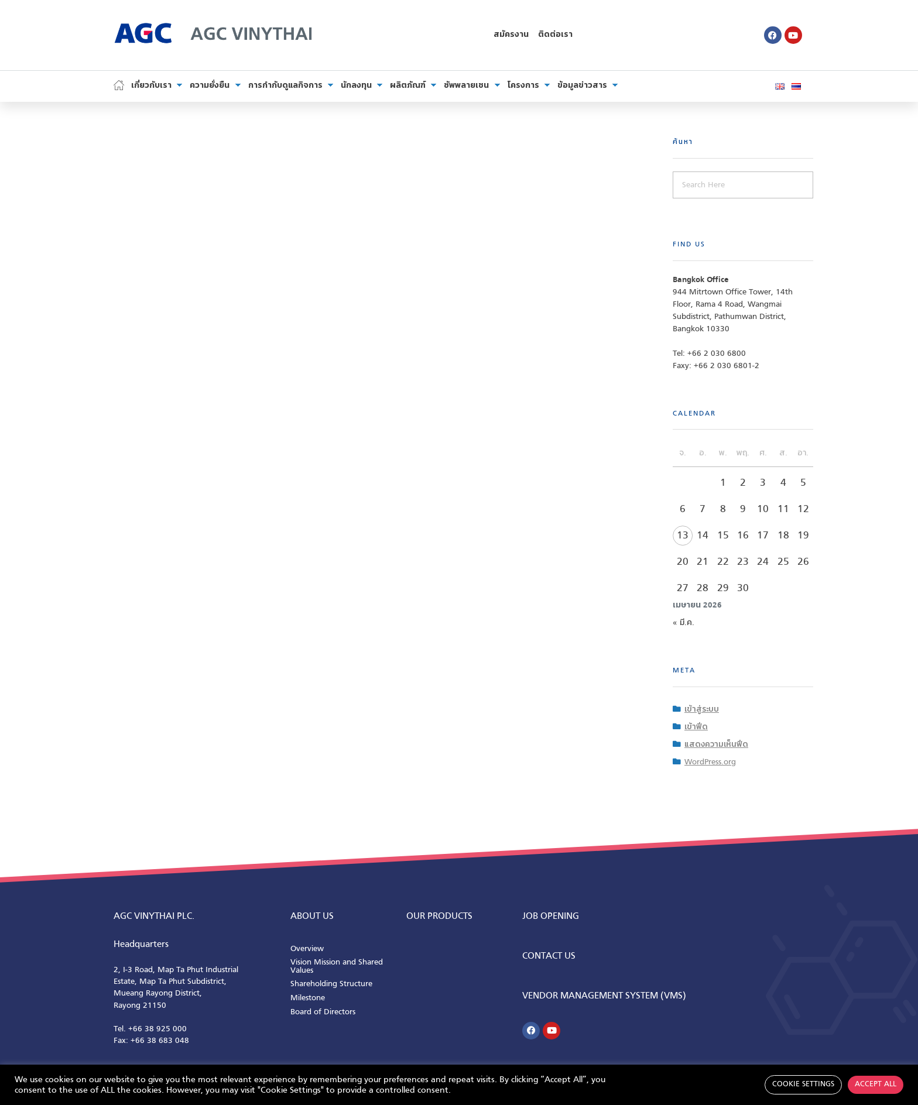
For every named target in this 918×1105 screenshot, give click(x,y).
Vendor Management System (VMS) (604, 996)
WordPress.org (710, 762)
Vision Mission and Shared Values (336, 966)
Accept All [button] (875, 1084)
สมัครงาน (511, 35)
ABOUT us (312, 916)
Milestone (307, 998)
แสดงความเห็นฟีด (716, 745)
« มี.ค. (683, 623)
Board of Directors (322, 1012)
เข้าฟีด (696, 727)
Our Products (439, 916)
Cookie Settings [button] (803, 1084)
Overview (307, 949)
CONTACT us (549, 956)
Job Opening (550, 916)
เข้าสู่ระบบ (701, 709)
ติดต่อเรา (555, 35)
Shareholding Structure (331, 984)
